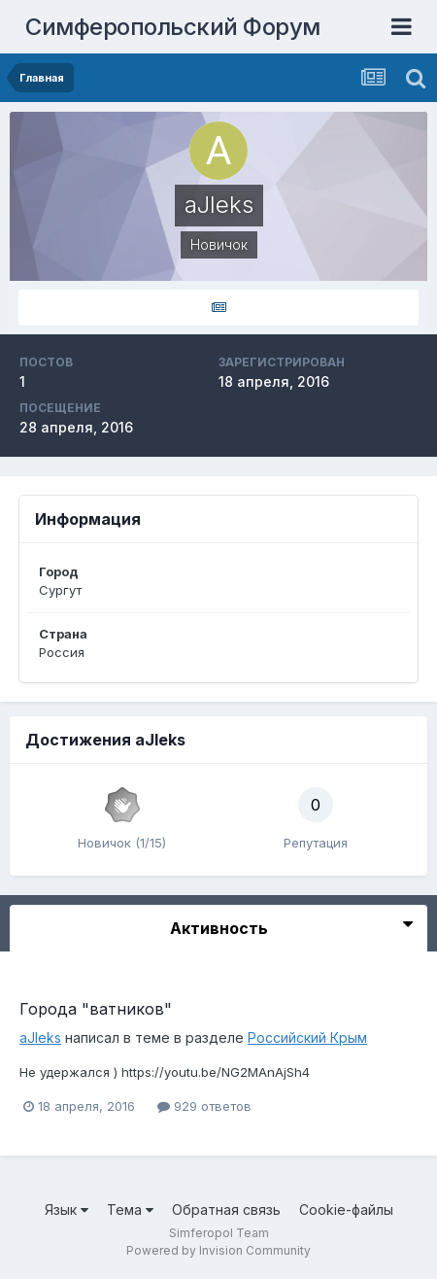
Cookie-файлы (346, 1209)
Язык (66, 1209)
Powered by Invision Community (218, 1250)
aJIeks (40, 1037)
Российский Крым (307, 1037)
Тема (130, 1209)
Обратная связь (226, 1209)
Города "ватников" (95, 1009)
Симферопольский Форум (172, 27)
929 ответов (204, 1106)
